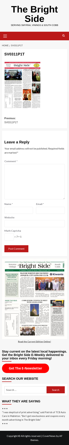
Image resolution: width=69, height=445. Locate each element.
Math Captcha (12, 230)
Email (40, 203)
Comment (11, 161)
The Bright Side (34, 14)
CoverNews (49, 435)
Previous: (34, 120)
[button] (5, 36)
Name (8, 203)
